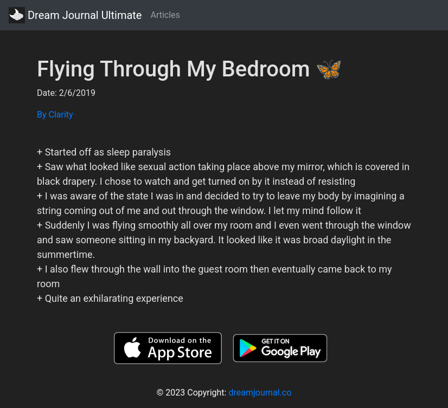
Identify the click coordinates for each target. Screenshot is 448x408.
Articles (165, 15)
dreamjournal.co (259, 392)
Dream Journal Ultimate (75, 15)
